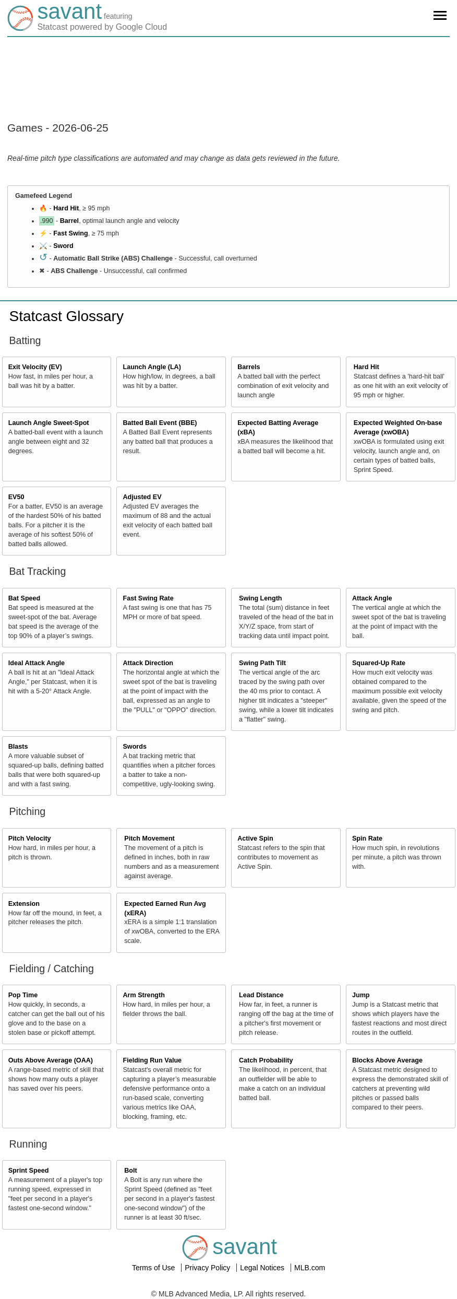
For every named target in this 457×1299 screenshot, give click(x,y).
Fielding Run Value (152, 1060)
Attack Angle (372, 598)
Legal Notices (263, 1267)
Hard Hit (66, 208)
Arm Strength (143, 995)
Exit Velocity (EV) (35, 367)
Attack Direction (148, 663)
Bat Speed (24, 598)
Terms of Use (154, 1267)
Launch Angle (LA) (152, 367)
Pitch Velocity (29, 838)
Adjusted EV (142, 497)
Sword (63, 246)
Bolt (130, 1170)
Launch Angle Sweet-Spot (48, 423)
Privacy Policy (208, 1267)
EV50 (16, 497)
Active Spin (255, 838)
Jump (361, 995)
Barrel (69, 221)
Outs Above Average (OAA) (50, 1060)
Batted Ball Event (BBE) (160, 423)
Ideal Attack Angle (36, 663)
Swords (135, 746)
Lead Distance (261, 995)
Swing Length (260, 598)
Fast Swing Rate (148, 598)
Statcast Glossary (66, 316)
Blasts (18, 746)
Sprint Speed (28, 1170)
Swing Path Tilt (262, 663)
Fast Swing (70, 233)
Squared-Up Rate (378, 663)
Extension (24, 903)
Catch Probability (266, 1060)
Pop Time (23, 995)
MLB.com (309, 1267)
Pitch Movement (149, 838)
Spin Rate (367, 838)
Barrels (248, 367)
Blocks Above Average (387, 1060)
